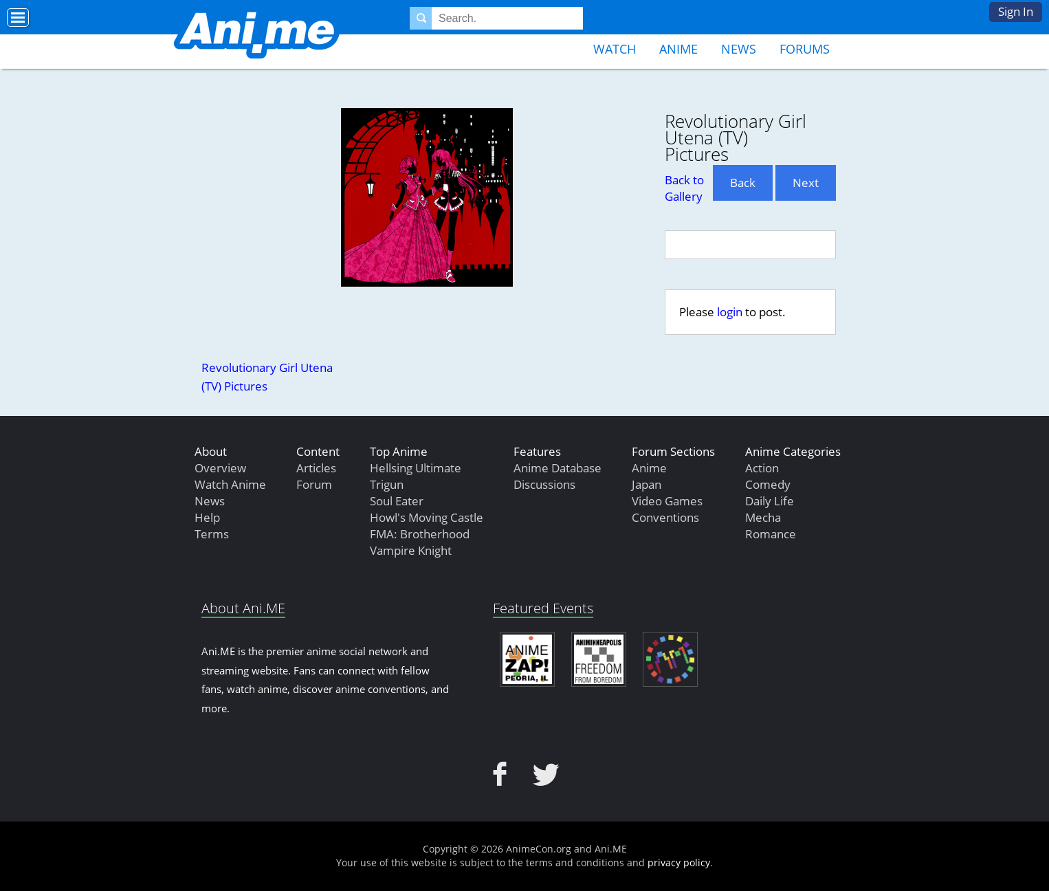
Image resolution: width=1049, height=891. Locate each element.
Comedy (768, 484)
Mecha (763, 517)
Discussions (544, 484)
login (729, 312)
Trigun (387, 484)
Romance (770, 534)
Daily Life (769, 501)
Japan (646, 484)
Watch (614, 49)
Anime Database (557, 468)
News (738, 49)
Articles (316, 468)
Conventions (665, 517)
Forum (314, 484)
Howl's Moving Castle (426, 517)
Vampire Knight (411, 550)
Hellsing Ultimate (415, 468)
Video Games (667, 501)
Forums (805, 49)
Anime (678, 49)
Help (207, 517)
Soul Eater (396, 501)
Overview (220, 468)
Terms (212, 534)
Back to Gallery (684, 188)
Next (806, 182)
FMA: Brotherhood (420, 534)
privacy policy (679, 862)
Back (742, 182)
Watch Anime (230, 484)
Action (762, 468)
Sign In (1015, 11)
